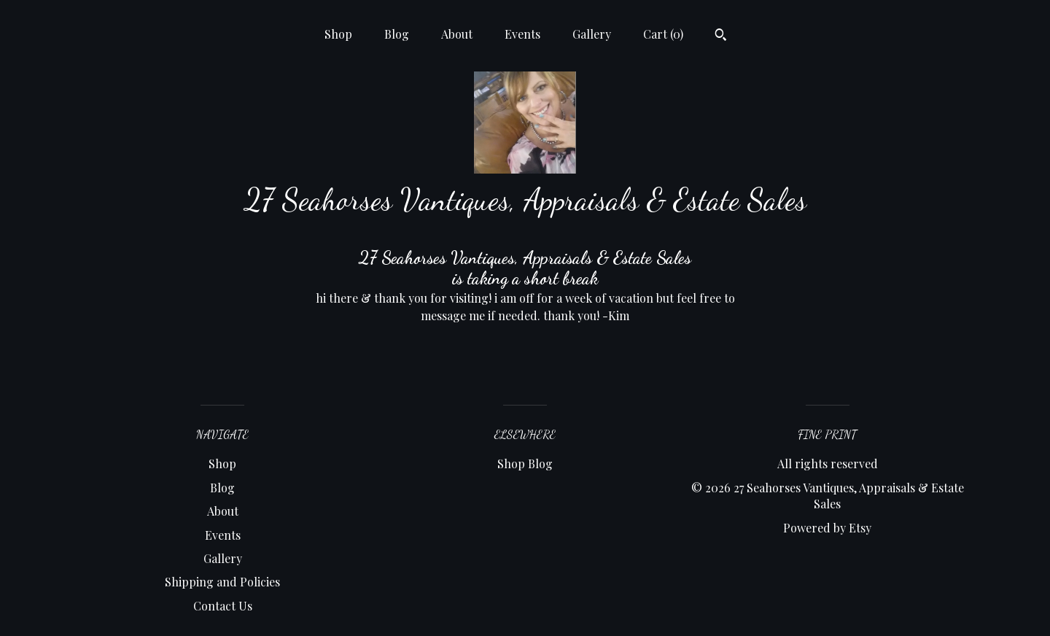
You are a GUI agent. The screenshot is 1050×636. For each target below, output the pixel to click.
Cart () (663, 34)
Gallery (591, 34)
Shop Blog (525, 463)
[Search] (720, 36)
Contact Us (222, 605)
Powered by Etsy (827, 527)
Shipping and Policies (222, 581)
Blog (396, 34)
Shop (338, 34)
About (456, 34)
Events (522, 34)
